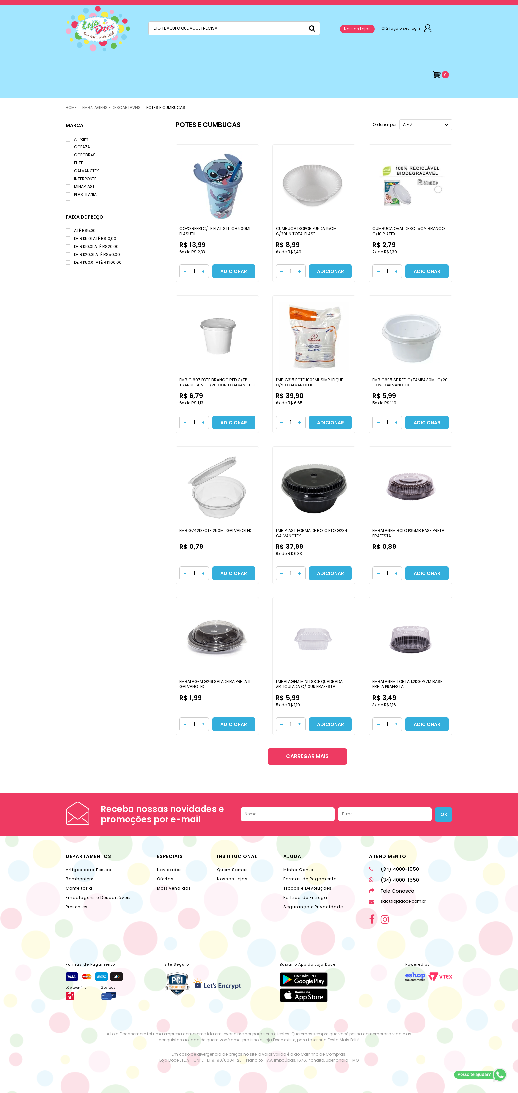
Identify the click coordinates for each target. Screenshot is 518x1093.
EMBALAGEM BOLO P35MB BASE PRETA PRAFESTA (408, 533)
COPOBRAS (81, 155)
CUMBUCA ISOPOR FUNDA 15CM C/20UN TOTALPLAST (306, 231)
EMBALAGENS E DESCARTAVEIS (111, 107)
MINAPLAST (80, 186)
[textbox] (234, 28)
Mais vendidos (174, 888)
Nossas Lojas (357, 29)
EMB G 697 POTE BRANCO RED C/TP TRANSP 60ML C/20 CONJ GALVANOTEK (217, 382)
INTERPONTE (81, 179)
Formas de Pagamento (310, 879)
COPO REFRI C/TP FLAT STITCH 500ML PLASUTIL (215, 231)
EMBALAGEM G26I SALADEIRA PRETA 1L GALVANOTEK (215, 684)
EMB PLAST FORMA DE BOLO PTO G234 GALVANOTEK (311, 533)
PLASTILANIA (81, 194)
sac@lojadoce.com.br (397, 901)
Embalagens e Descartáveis (98, 897)
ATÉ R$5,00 (81, 230)
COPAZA (78, 147)
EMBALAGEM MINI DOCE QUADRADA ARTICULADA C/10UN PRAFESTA (309, 684)
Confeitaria (79, 888)
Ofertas (165, 879)
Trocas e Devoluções (307, 888)
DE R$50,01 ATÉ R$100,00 (94, 262)
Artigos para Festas (88, 869)
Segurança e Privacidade (313, 907)
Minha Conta (298, 869)
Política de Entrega (305, 897)
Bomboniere (79, 879)
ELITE (74, 163)
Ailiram (77, 139)
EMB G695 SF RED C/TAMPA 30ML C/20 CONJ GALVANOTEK (410, 382)
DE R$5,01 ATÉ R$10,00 (91, 238)
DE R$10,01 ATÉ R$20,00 (92, 246)
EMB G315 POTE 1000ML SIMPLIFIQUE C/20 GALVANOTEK (309, 382)
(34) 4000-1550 (394, 869)
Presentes (77, 907)
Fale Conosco (391, 890)
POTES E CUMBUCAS (165, 107)
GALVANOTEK (82, 171)
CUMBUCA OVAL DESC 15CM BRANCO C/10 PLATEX (408, 231)
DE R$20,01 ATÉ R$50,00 (93, 254)
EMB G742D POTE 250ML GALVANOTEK (215, 530)
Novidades (169, 869)
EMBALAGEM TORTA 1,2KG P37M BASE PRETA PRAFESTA (407, 684)
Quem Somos (232, 869)
